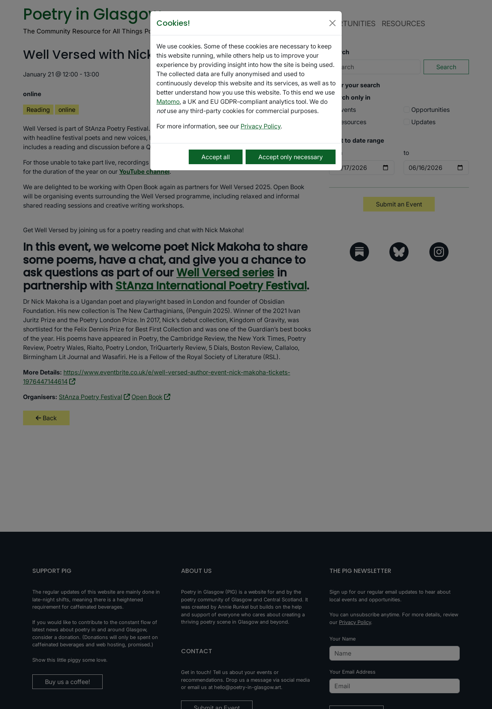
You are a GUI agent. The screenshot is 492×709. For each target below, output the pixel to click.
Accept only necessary (290, 157)
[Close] (332, 23)
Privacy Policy (261, 126)
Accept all (215, 157)
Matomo (168, 101)
